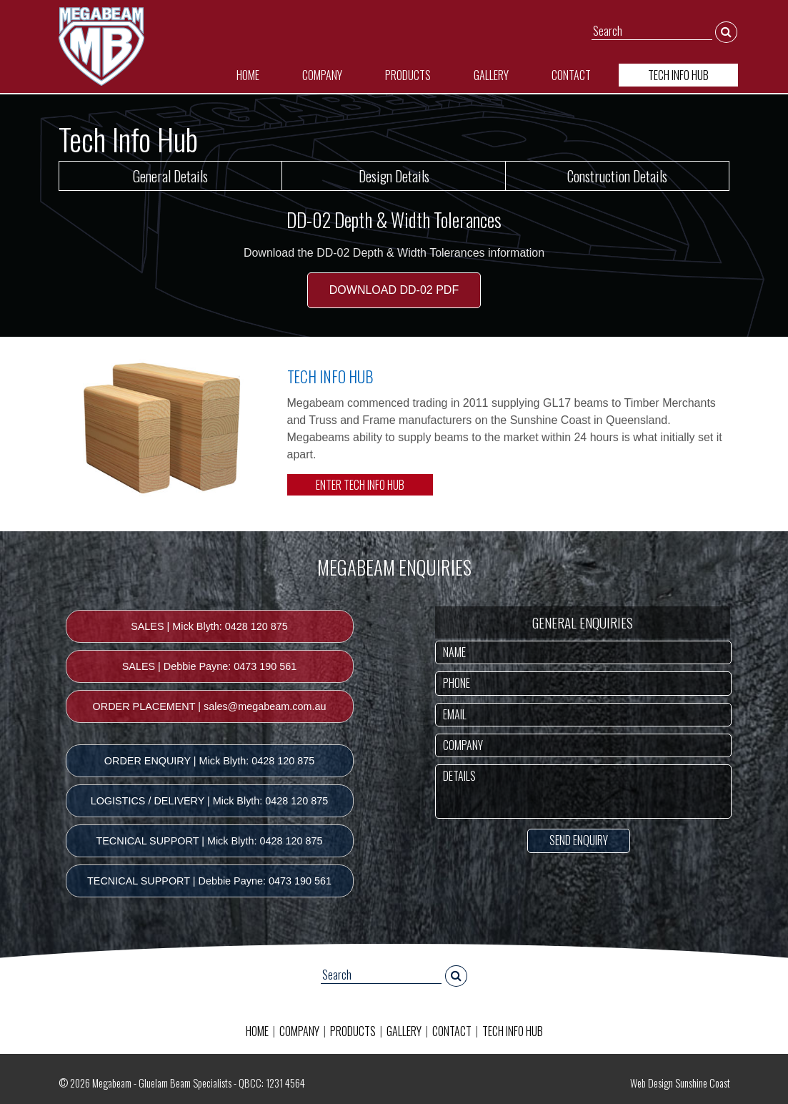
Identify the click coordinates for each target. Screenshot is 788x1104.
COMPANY (322, 75)
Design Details (394, 176)
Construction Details (617, 176)
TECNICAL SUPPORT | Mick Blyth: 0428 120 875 (209, 841)
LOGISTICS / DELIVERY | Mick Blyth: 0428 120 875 (210, 801)
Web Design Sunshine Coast (680, 1082)
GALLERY (491, 75)
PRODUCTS (408, 75)
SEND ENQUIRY (578, 840)
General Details (170, 176)
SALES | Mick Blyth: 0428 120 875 (209, 626)
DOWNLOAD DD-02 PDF (394, 290)
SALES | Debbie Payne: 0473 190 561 (209, 666)
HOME (247, 75)
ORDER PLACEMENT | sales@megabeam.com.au (209, 706)
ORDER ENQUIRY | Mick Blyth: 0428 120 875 (209, 761)
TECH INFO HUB (678, 75)
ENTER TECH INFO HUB (360, 484)
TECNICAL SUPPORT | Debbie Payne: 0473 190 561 (209, 881)
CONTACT (571, 75)
